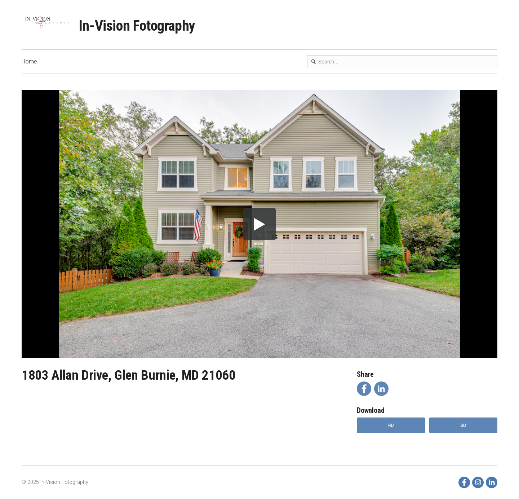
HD (390, 425)
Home (29, 61)
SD (463, 425)
